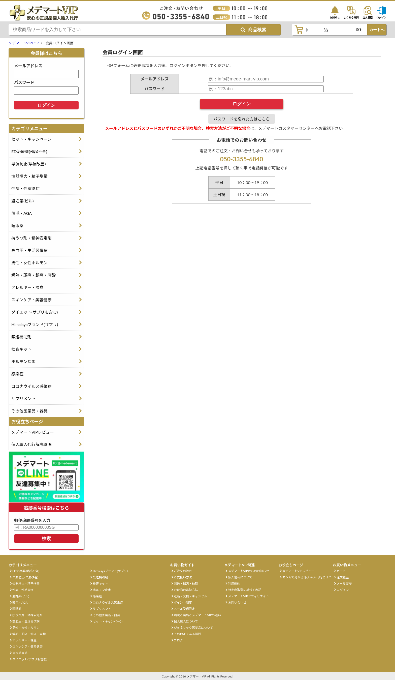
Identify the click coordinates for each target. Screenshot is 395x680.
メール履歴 (344, 583)
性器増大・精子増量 (29, 176)
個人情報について (240, 577)
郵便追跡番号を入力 (32, 520)
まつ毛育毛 (19, 653)
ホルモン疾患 (23, 361)
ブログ (178, 640)
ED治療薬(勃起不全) (29, 151)
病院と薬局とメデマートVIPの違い (197, 615)
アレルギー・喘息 (27, 287)
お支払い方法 (183, 577)
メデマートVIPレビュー (32, 432)
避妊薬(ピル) (22, 200)
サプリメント (23, 398)
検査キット (21, 349)
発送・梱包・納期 (186, 583)
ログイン (343, 590)
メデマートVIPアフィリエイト (248, 596)
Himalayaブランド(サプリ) (34, 324)
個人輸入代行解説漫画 (31, 444)
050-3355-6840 (241, 159)
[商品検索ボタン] (253, 29)
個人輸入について (186, 621)
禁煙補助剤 (21, 336)
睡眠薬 (17, 225)
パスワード (24, 82)
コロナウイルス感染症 (31, 386)
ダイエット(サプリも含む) (34, 312)
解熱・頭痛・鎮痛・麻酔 (33, 275)
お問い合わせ (237, 602)
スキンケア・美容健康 (31, 299)
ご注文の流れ (183, 571)
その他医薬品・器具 (29, 410)
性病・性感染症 (25, 188)
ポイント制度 (183, 602)
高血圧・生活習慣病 (29, 250)
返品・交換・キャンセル (190, 596)
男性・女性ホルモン (29, 262)
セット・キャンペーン (31, 139)
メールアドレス (28, 65)
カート (341, 571)
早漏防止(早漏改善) (28, 163)
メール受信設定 (184, 609)
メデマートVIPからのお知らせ (248, 571)
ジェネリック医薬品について (193, 628)
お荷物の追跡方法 (186, 590)
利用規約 (234, 583)
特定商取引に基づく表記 (244, 590)
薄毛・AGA (21, 213)
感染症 (17, 373)
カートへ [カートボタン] (376, 29)
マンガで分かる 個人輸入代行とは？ (307, 577)
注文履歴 (343, 577)
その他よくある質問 (187, 634)
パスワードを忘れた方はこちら (241, 118)
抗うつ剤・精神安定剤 (31, 237)
